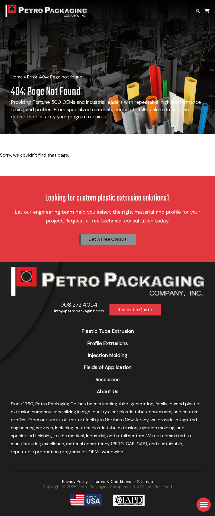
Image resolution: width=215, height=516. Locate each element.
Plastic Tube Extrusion (108, 331)
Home (17, 77)
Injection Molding (107, 355)
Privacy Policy (75, 481)
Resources (107, 380)
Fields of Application (107, 367)
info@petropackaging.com (79, 311)
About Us (107, 391)
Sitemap (145, 481)
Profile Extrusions (107, 343)
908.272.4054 (79, 304)
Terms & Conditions (112, 481)
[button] (203, 504)
